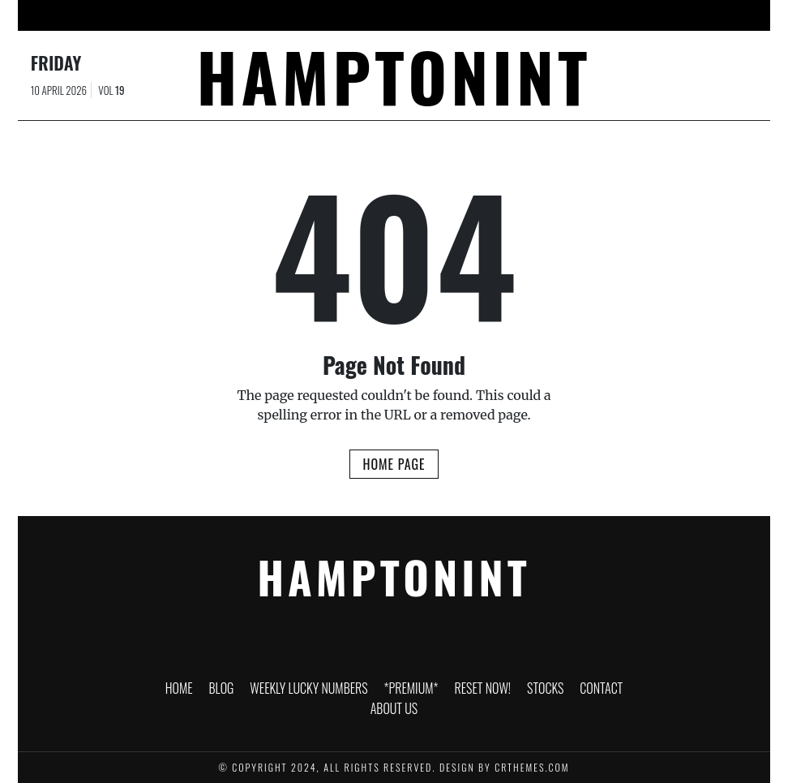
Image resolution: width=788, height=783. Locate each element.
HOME (132, 15)
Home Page (393, 464)
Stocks (547, 15)
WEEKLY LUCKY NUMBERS (281, 15)
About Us (682, 15)
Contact (612, 15)
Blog (183, 15)
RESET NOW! (474, 15)
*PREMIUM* (394, 15)
